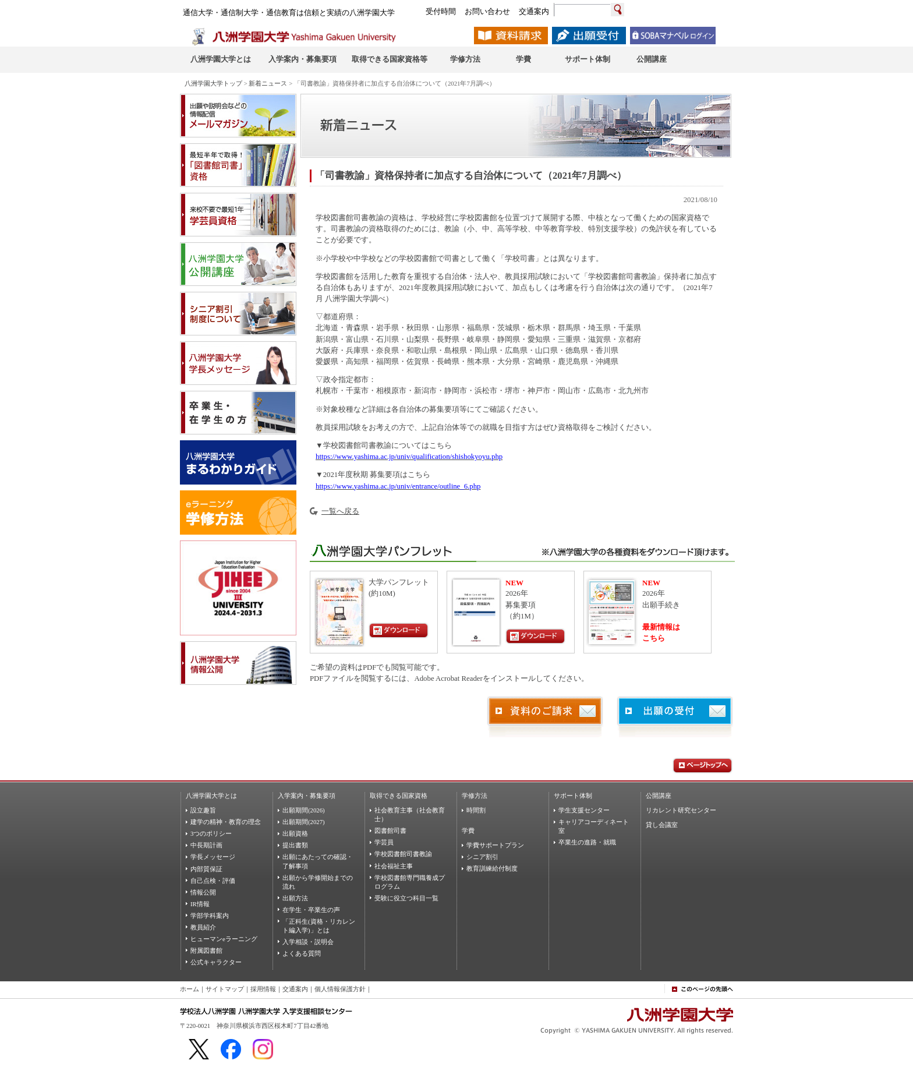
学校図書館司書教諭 (403, 853)
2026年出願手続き (661, 594)
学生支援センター (584, 810)
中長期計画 (206, 845)
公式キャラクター (216, 962)
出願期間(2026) (303, 810)
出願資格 (295, 833)
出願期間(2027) (303, 821)
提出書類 (295, 845)
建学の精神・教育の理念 (225, 821)
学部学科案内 (209, 915)
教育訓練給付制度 (492, 868)
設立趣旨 (203, 810)
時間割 (476, 810)
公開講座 (658, 795)
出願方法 (295, 898)
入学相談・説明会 (308, 941)
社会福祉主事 (393, 866)
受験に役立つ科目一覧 (406, 898)
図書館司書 (390, 830)
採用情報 (263, 988)
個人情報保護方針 (340, 988)
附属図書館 (206, 950)
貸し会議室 (662, 824)
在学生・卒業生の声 (311, 909)
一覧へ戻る (340, 511)
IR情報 (200, 903)
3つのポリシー (211, 833)
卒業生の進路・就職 (587, 842)
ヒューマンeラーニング (223, 938)
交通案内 (295, 988)
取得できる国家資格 (398, 795)
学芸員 (384, 842)
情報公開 (203, 892)
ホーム (189, 988)
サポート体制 (573, 795)
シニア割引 (482, 856)
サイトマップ (225, 988)
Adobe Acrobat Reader (448, 678)
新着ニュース (268, 83)
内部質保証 (206, 868)
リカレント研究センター (681, 810)
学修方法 (474, 795)
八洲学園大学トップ (213, 83)
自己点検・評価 (212, 880)
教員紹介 (203, 927)
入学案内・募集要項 (306, 795)
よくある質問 (301, 953)
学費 (468, 830)
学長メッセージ (212, 856)
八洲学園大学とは (211, 795)
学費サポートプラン (495, 845)
